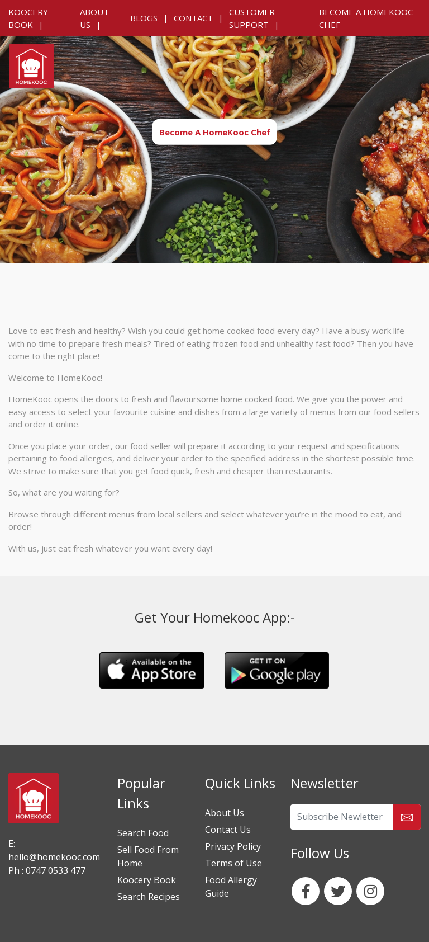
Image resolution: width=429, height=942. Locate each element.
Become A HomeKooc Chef (214, 131)
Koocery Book (146, 880)
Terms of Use (233, 863)
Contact (193, 17)
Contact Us (228, 829)
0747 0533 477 (54, 870)
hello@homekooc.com (54, 857)
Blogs (144, 17)
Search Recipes (148, 897)
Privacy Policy (233, 846)
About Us (224, 813)
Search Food (143, 833)
